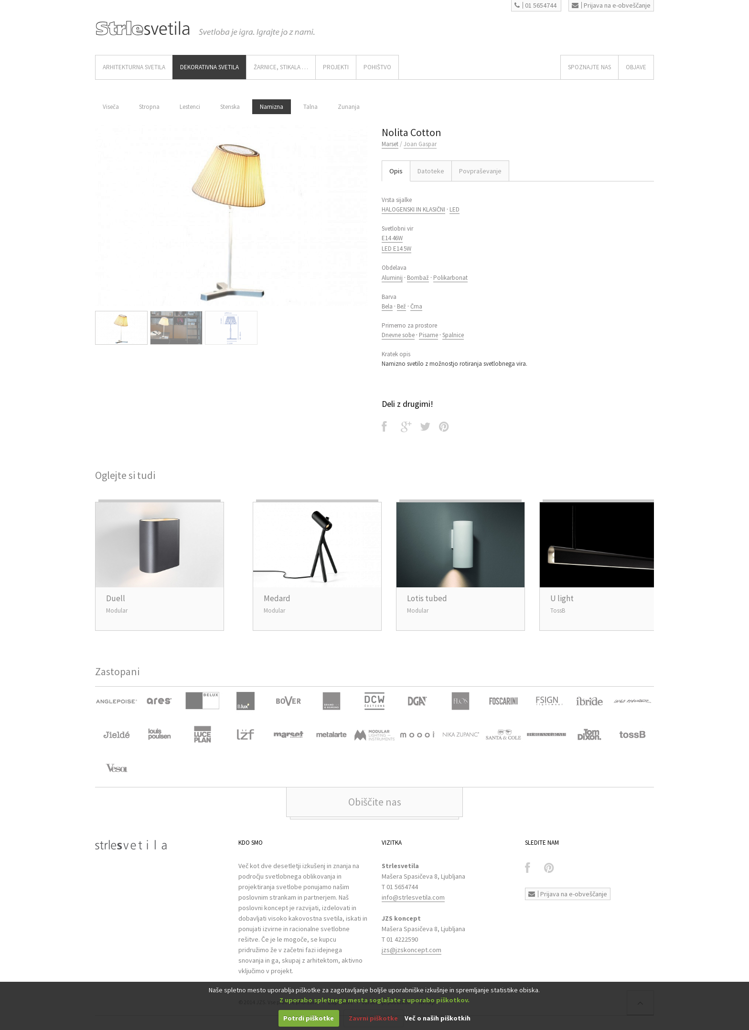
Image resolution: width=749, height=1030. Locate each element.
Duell (115, 598)
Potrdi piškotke (308, 1018)
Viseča (111, 107)
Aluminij (392, 278)
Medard (277, 598)
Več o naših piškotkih (438, 1018)
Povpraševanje (480, 171)
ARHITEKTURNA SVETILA (134, 67)
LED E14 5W (396, 248)
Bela (387, 306)
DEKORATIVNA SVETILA (209, 67)
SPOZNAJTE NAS (589, 67)
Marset (390, 144)
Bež (401, 306)
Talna (310, 107)
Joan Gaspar (420, 144)
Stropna (149, 107)
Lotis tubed (427, 598)
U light (562, 598)
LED (454, 209)
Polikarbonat (450, 278)
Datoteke (430, 171)
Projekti (336, 67)
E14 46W (392, 238)
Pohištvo (377, 67)
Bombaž (418, 278)
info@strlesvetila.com (413, 897)
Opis (396, 171)
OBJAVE (636, 67)
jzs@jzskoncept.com (411, 949)
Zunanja (349, 107)
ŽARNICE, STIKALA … (281, 67)
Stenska (230, 107)
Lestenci (190, 107)
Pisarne (428, 335)
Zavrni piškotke (373, 1018)
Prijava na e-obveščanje (611, 5)
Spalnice (453, 335)
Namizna (271, 107)
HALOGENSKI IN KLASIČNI (413, 209)
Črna (416, 306)
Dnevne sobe (398, 335)
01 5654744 (535, 5)
